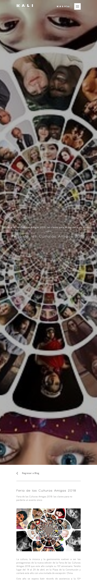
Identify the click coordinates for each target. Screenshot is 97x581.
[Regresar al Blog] (48, 473)
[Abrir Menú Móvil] (77, 6)
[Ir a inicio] (24, 6)
